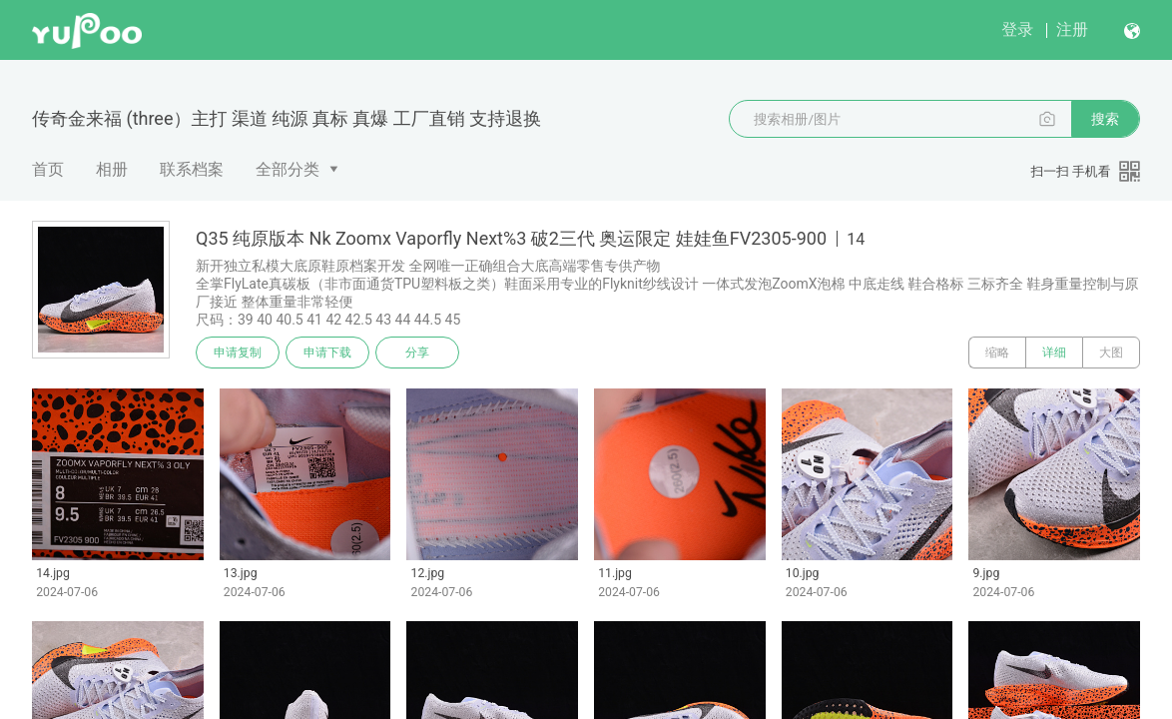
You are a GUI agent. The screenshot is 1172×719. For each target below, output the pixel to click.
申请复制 (238, 353)
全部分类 (287, 169)
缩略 (997, 353)
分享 (417, 353)
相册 (112, 169)
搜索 (1105, 119)
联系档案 (192, 169)
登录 (1017, 29)
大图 (1111, 353)
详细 (1054, 353)
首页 (48, 169)
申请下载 (327, 353)
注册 (1072, 29)
